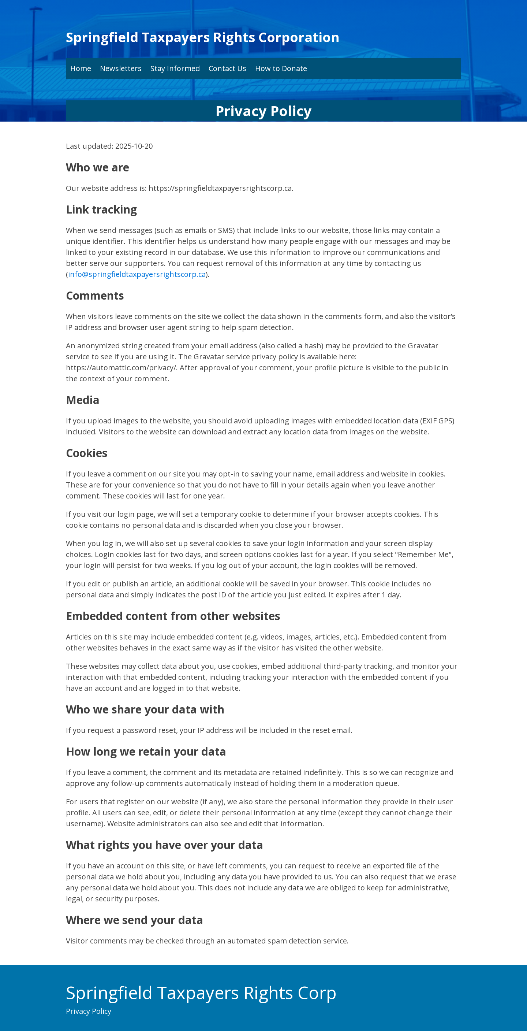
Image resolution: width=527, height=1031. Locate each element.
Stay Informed (175, 68)
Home (80, 68)
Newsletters (121, 68)
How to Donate (281, 68)
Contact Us (227, 68)
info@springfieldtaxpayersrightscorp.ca (137, 274)
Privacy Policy (88, 1011)
